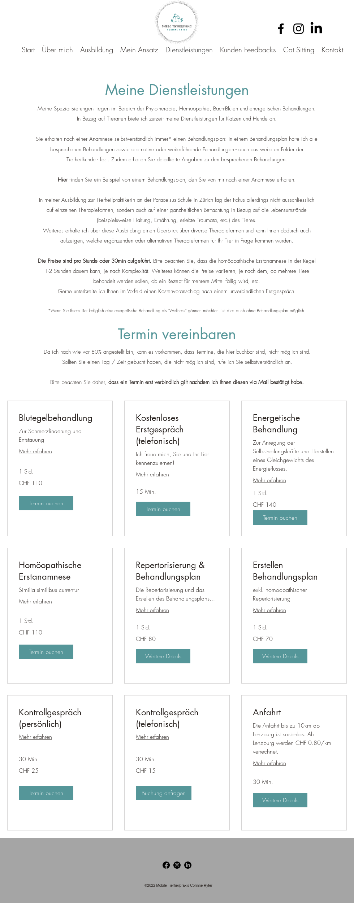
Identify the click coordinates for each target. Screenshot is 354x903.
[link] (60, 418)
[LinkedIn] (316, 29)
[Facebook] (281, 29)
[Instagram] (299, 29)
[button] (46, 503)
